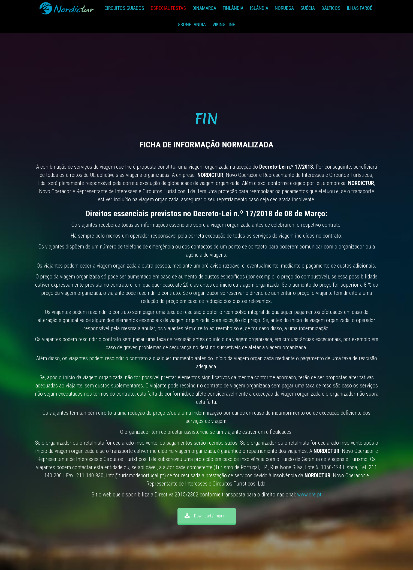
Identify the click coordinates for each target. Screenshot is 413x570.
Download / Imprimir (207, 516)
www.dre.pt (309, 494)
